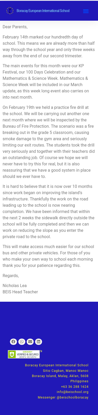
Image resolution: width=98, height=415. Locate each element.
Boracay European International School (43, 11)
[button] (85, 10)
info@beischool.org (73, 392)
